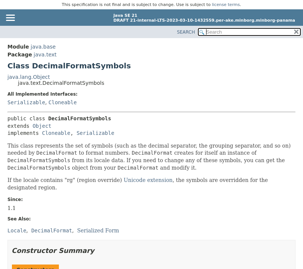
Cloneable (62, 102)
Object (41, 126)
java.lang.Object (28, 77)
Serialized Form (98, 231)
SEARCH (186, 32)
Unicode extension (148, 180)
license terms (226, 4)
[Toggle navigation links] (10, 18)
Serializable (26, 102)
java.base (43, 47)
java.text (45, 55)
